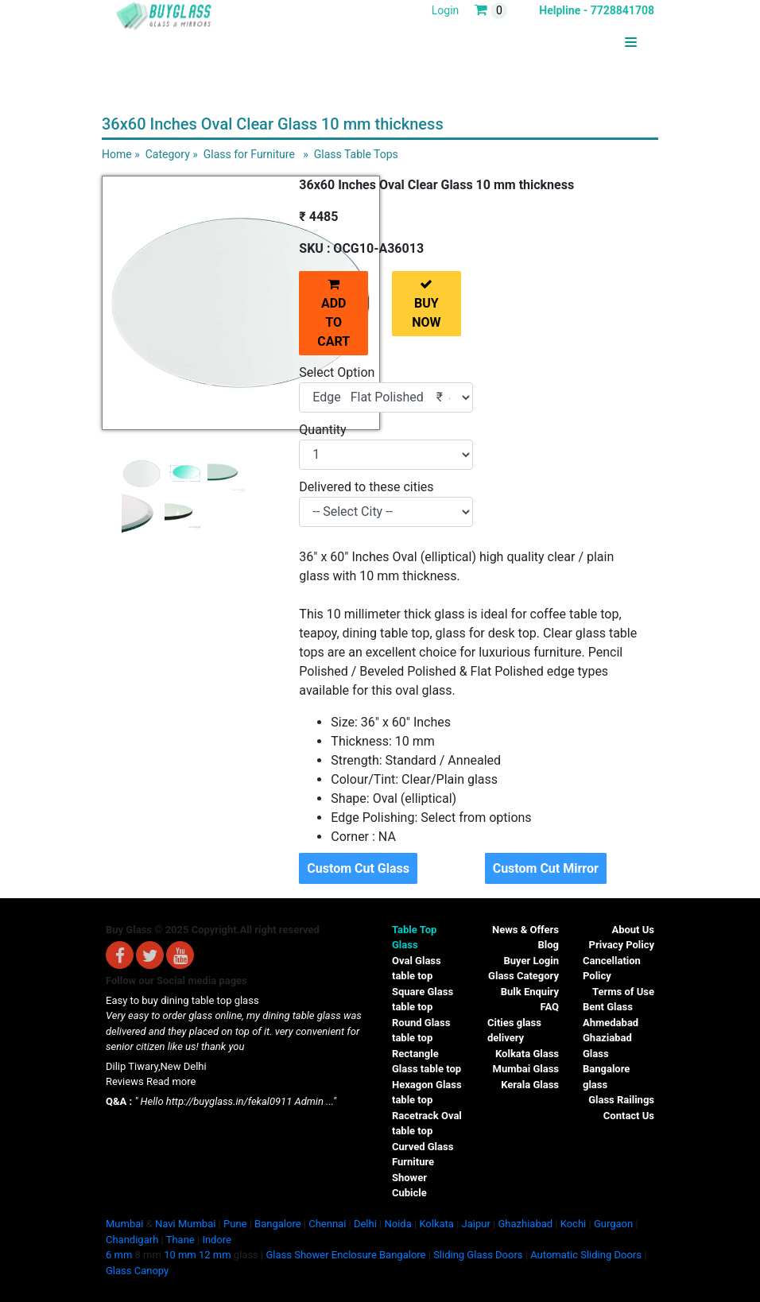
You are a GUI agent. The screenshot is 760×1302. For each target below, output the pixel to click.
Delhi (365, 1224)
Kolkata (436, 1224)
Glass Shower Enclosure (321, 1255)
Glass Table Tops (356, 154)
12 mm (215, 1255)
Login (445, 10)
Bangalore (277, 1224)
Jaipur (476, 1224)
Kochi (573, 1224)
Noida (397, 1224)
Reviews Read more (151, 1081)
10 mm (180, 1255)
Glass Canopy (137, 1271)
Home (117, 154)
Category (167, 154)
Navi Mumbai (185, 1224)
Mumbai (124, 1224)
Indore (216, 1240)
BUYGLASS (598, 42)
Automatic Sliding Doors (586, 1255)
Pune (234, 1224)
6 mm (119, 1255)
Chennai (327, 1224)
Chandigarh (132, 1240)
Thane (180, 1240)
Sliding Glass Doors (477, 1255)
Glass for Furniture (249, 154)
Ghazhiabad (525, 1224)
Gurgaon (613, 1224)
